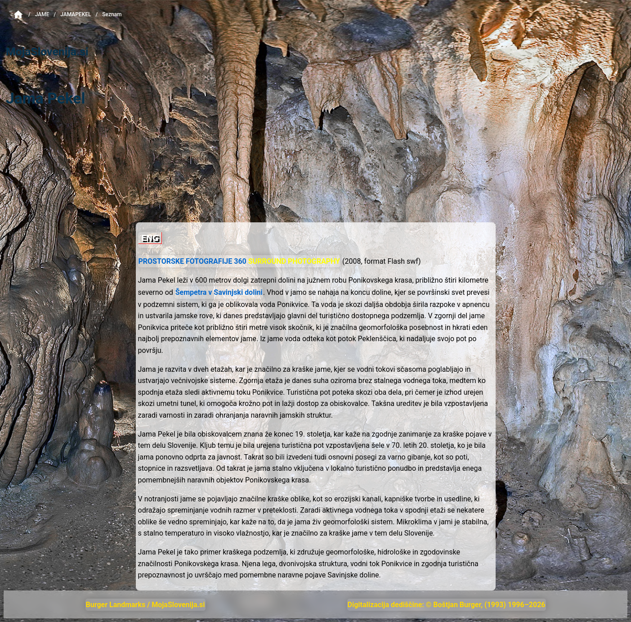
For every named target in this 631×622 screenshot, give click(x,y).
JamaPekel (75, 14)
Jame (42, 14)
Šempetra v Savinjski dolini (219, 292)
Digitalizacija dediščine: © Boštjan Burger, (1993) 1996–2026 (447, 604)
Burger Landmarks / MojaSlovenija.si (145, 604)
